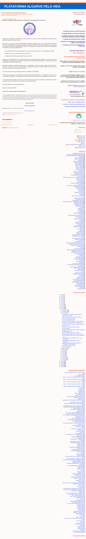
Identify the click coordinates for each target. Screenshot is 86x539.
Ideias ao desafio (81, 455)
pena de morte (79, 256)
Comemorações (79, 182)
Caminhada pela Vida (80, 417)
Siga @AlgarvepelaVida (79, 14)
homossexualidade (78, 225)
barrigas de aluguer (79, 172)
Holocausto (80, 224)
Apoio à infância (78, 164)
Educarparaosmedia (80, 433)
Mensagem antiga (53, 124)
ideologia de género (78, 226)
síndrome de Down (79, 272)
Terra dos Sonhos (81, 523)
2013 (62, 307)
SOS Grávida (82, 515)
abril (63, 355)
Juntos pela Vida (79, 232)
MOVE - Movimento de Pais (78, 473)
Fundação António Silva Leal (78, 449)
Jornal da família (81, 466)
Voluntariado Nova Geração (78, 531)
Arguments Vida (81, 398)
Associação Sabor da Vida (79, 408)
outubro (64, 312)
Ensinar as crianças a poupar (68, 318)
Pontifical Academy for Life (79, 502)
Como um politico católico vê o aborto (70, 332)
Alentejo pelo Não (81, 394)
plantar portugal (79, 261)
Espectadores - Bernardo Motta (78, 439)
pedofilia (81, 255)
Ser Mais (83, 516)
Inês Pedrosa (80, 229)
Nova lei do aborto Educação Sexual (75, 249)
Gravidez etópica (79, 222)
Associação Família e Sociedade (77, 402)
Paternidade (80, 254)
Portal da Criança (81, 505)
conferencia (80, 184)
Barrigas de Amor (81, 411)
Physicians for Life (81, 500)
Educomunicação (81, 435)
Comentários (78, 132)
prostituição (80, 265)
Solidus (83, 519)
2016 (62, 303)
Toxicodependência (78, 280)
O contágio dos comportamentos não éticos (72, 314)
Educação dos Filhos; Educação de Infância (73, 201)
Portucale (83, 146)
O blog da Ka (82, 492)
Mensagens (78, 129)
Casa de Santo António (79, 421)
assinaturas (80, 170)
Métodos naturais (79, 239)
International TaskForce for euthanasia (76, 465)
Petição (81, 260)
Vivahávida (82, 529)
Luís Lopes (82, 141)
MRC (84, 143)
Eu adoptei (82, 440)
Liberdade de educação (77, 234)
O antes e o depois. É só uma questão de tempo (73, 324)
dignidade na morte (79, 192)
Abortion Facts (81, 388)
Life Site (83, 470)
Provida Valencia (81, 510)
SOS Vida (81, 275)
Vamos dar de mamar (80, 524)
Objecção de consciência (77, 251)
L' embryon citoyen (80, 469)
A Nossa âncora (81, 374)
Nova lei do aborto (78, 248)
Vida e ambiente (79, 286)
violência (81, 287)
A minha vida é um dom (79, 376)
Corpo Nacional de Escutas (79, 425)
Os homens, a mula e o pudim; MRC (76, 494)
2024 (62, 297)
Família (80, 214)
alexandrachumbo (81, 147)
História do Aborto (79, 223)
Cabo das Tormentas (80, 416)
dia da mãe (80, 190)
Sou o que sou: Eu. (80, 520)
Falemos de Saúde (80, 443)
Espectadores (82, 137)
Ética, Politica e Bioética (79, 532)
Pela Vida (83, 498)
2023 (62, 298)
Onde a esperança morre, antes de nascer (71, 317)
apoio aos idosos (79, 169)
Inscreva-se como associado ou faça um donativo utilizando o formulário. (17, 14)
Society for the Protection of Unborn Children (75, 518)
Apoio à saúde (79, 167)
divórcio (81, 193)
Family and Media (81, 446)
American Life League (80, 395)
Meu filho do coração (80, 475)
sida (82, 271)
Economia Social (79, 199)
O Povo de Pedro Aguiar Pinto (78, 490)
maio (63, 354)
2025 (62, 296)
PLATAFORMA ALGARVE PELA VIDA (32, 6)
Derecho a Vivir (81, 430)
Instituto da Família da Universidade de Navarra (74, 459)
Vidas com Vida (81, 527)
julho (63, 351)
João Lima (82, 138)
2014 (62, 306)
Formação (80, 221)
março (63, 356)
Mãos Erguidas (81, 481)
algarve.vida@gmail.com (79, 86)
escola (81, 207)
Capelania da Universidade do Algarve (76, 419)
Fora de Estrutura (81, 448)
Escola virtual (65, 325)
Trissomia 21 (80, 284)
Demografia (13, 114)
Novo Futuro (82, 485)
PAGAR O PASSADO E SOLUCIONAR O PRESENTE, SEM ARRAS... (71, 343)
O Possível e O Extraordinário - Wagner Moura (74, 489)
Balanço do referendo (78, 171)
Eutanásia (80, 211)
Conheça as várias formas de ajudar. (9, 15)
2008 (62, 365)
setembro (64, 348)
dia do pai (80, 191)
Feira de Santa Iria (79, 216)
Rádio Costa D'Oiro (80, 513)
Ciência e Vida (79, 178)
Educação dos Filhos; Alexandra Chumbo (75, 434)
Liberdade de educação (78, 153)
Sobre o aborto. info (80, 517)
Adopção (80, 160)
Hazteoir (83, 452)
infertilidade (80, 231)
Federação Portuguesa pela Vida (75, 215)
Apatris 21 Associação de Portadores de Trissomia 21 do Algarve (76, 397)
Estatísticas (80, 208)
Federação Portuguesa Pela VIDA (77, 447)
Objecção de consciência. (77, 252)
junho (63, 352)
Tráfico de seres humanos (77, 282)
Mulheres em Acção (80, 480)
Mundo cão (80, 246)
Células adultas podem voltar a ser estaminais (72, 334)
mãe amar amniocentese (77, 238)
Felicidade (80, 217)
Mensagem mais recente (6, 124)
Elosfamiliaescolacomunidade (78, 436)
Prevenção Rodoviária (78, 263)
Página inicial (31, 124)
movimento (80, 240)
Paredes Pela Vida (80, 497)
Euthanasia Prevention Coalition (77, 441)
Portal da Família (81, 506)
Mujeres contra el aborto (79, 478)
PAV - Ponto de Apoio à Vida (78, 495)
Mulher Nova (82, 479)
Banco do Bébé (81, 410)
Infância (81, 230)
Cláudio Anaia (82, 136)
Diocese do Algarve (80, 431)
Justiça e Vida (79, 233)
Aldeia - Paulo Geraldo (80, 393)
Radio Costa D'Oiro (78, 268)
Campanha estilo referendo (77, 175)
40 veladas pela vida (66, 331)
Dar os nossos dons (66, 347)
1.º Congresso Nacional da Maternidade (74, 155)
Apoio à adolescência (78, 161)
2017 (62, 301)
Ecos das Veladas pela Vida (68, 320)
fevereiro (64, 358)
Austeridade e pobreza (67, 315)
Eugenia (81, 210)
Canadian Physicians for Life (78, 418)
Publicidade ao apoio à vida (76, 267)
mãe (82, 237)
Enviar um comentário (7, 122)
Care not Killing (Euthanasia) (78, 420)
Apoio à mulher (78, 166)
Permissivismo (79, 257)
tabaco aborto (80, 277)
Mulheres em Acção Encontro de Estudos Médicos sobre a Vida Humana (75, 243)
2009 (62, 363)
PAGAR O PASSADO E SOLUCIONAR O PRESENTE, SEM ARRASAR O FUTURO (23, 20)
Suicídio (81, 276)
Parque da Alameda (78, 253)
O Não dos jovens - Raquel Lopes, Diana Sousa (74, 488)
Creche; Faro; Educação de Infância (75, 185)
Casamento (79, 176)
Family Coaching (81, 444)
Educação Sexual (78, 202)
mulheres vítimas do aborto (77, 245)
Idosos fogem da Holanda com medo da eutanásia (73, 329)
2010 (62, 362)
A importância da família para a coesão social (72, 322)
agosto (64, 349)
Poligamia (81, 262)
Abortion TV (82, 389)
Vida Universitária (81, 526)
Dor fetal (81, 194)
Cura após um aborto (80, 426)
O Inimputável (82, 487)
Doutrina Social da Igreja (77, 195)
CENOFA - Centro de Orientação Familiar (75, 413)
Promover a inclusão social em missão (70, 327)
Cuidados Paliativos (78, 186)
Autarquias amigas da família (68, 345)
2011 (62, 361)
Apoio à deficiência (78, 162)
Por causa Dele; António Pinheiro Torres (76, 503)
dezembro (64, 310)
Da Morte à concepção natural (78, 428)
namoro (81, 247)
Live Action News (81, 471)
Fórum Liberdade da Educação (78, 450)
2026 (62, 294)
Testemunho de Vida (77, 279)
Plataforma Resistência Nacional (77, 501)
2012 (62, 308)
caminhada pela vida (78, 174)
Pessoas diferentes (78, 259)
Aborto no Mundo (78, 159)
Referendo (80, 269)
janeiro (64, 359)
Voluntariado (80, 288)
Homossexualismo (81, 454)
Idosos (81, 228)
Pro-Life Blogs (81, 509)
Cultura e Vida (79, 187)
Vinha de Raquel (81, 528)
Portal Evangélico (81, 504)
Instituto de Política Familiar (78, 462)
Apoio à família (8, 114)
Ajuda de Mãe (82, 392)
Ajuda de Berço (81, 390)
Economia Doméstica (78, 198)
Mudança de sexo (79, 241)
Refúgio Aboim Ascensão (79, 511)
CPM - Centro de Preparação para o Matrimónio (74, 415)
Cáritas (83, 427)
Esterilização (80, 209)
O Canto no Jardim (80, 486)
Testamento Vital (79, 278)
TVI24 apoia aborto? (78, 285)
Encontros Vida (79, 206)
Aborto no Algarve (79, 157)
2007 (62, 366)
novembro (64, 311)
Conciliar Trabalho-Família (77, 183)
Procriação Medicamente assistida (75, 264)
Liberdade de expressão (77, 236)
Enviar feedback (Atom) (13, 127)
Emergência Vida (81, 438)
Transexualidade (79, 283)
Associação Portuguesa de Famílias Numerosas (74, 407)
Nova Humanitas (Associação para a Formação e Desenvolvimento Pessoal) (74, 483)
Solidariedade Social (77, 273)
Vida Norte (82, 525)
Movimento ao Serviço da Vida (78, 477)
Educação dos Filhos (77, 200)
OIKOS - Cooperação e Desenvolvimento (75, 493)
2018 (62, 300)
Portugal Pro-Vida (81, 508)
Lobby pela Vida (81, 472)
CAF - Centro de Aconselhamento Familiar (75, 412)
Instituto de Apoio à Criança (78, 461)
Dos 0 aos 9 (82, 432)
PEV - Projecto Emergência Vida (77, 496)
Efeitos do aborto (78, 203)
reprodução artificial (78, 270)
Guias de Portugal (81, 451)
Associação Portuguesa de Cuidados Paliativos (74, 405)
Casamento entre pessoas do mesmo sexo (72, 177)
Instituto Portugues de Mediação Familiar (75, 458)
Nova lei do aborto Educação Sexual (75, 154)
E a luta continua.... (66, 328)
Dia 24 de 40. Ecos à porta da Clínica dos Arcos (73, 321)
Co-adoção (80, 180)
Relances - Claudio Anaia (79, 512)
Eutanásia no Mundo (78, 213)
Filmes (81, 219)
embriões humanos (79, 205)
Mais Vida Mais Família (79, 474)
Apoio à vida (79, 168)
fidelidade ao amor (78, 218)
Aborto (80, 156)
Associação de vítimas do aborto (77, 409)
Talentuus (83, 521)
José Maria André (81, 140)
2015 (62, 304)
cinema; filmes (79, 179)
